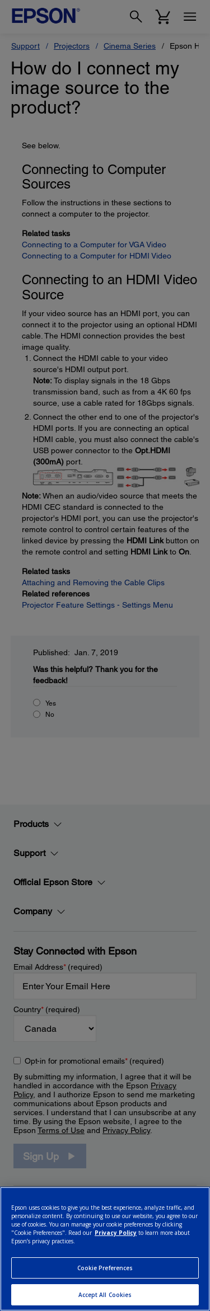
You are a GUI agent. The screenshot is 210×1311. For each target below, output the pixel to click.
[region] (105, 1249)
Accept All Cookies (105, 1295)
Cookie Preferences (105, 1268)
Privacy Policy (116, 1233)
